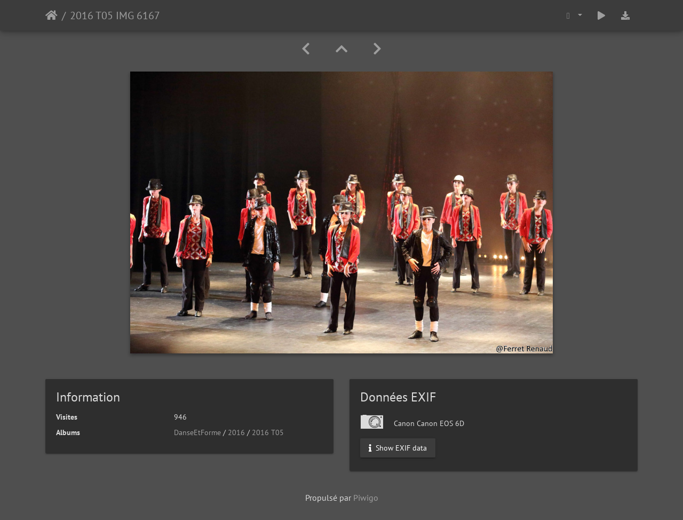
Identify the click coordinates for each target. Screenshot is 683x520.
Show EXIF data (398, 448)
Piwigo (365, 497)
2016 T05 (268, 432)
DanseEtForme (197, 432)
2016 (236, 432)
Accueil (51, 15)
